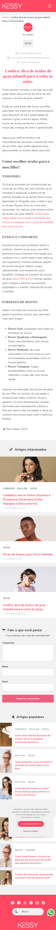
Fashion (30, 850)
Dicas (28, 43)
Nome (5, 666)
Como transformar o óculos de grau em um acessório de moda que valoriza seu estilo (33, 860)
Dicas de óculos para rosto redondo (28, 554)
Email (5, 681)
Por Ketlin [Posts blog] (28, 34)
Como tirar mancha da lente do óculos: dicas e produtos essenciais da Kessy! (32, 739)
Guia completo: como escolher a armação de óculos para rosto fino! (33, 765)
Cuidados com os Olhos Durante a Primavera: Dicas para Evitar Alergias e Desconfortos (26, 499)
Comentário (8, 642)
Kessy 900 (19, 279)
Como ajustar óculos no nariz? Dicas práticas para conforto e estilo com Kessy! (32, 792)
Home (5, 17)
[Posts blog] (28, 469)
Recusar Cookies (30, 831)
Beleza (19, 850)
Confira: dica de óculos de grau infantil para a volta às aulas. (24, 607)
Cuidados (8, 488)
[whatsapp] (51, 912)
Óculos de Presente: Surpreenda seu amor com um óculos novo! (34, 876)
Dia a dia (22, 488)
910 (30, 279)
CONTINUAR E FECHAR (31, 824)
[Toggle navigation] (50, 6)
